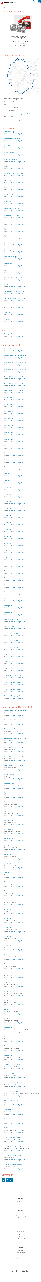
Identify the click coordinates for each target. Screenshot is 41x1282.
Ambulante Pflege (9, 132)
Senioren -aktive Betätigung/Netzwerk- (15, 298)
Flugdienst (7, 187)
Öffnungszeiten (20, 1252)
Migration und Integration (11, 257)
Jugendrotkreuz (8, 411)
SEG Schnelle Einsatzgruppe (12, 619)
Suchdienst (7, 312)
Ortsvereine (7, 467)
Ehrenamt (7, 166)
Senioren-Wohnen (9, 626)
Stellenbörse (20, 1220)
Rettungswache (8, 564)
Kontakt (20, 1250)
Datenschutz (20, 1259)
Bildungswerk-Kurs (9, 334)
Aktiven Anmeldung (20, 1216)
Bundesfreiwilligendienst (11, 152)
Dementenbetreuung (10, 159)
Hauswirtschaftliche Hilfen (11, 208)
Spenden (6, 305)
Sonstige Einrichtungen (11, 633)
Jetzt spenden (20, 1201)
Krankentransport (9, 243)
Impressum (20, 1257)
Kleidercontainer (9, 446)
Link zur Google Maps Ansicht (16, 120)
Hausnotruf (7, 201)
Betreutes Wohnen (9, 397)
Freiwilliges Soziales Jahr (11, 194)
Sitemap (20, 1255)
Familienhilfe (7, 180)
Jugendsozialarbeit (9, 236)
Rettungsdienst (8, 284)
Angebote (20, 1234)
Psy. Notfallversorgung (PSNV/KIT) (14, 277)
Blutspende (7, 145)
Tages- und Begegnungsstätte (13, 675)
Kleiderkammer (8, 453)
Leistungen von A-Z (20, 1238)
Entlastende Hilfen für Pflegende (13, 173)
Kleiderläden (7, 460)
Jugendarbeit (8, 229)
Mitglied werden (20, 1214)
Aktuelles (20, 1236)
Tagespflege (7, 319)
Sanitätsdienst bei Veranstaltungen (14, 291)
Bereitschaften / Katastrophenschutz (15, 349)
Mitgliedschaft (8, 263)
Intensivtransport (9, 222)
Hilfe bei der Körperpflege (11, 215)
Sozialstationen (8, 654)
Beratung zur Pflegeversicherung (13, 138)
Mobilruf (6, 270)
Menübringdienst (9, 250)
